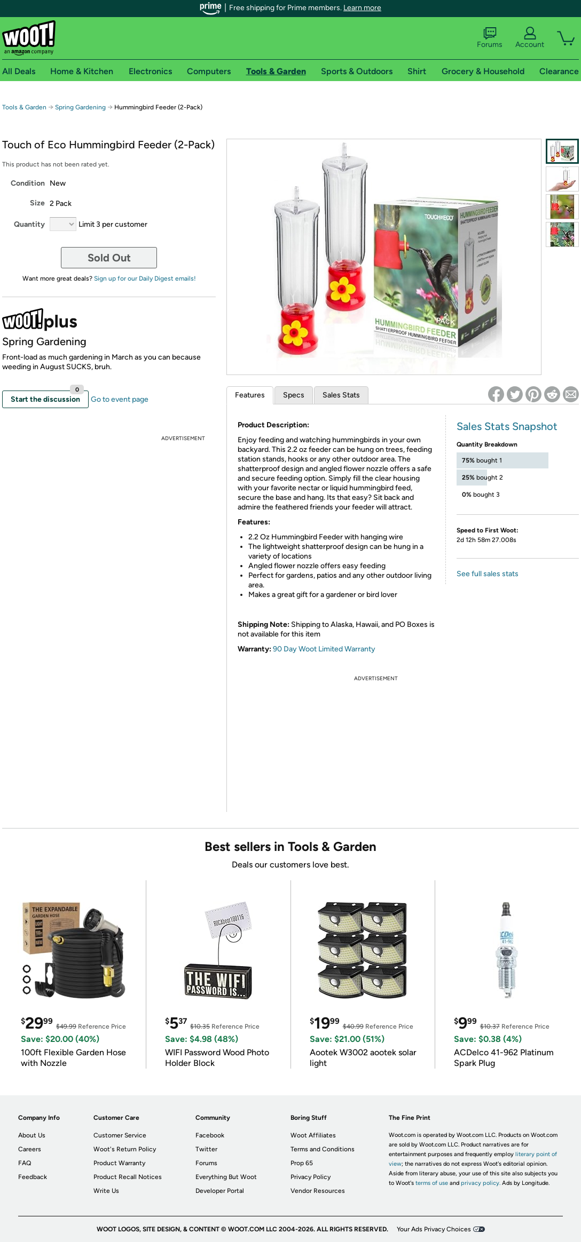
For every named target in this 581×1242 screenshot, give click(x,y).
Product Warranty (119, 1163)
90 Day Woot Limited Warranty (324, 649)
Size (37, 203)
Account (529, 38)
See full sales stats (488, 573)
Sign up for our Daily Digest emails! (145, 278)
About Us (31, 1135)
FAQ (24, 1163)
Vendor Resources (317, 1191)
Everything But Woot (226, 1177)
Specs (293, 395)
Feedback (32, 1177)
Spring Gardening (80, 107)
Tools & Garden (24, 107)
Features (250, 395)
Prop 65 (301, 1163)
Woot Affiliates (313, 1135)
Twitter (206, 1149)
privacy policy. (480, 1183)
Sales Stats (341, 395)
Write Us (106, 1191)
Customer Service (119, 1135)
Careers (29, 1149)
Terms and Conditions (322, 1149)
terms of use (431, 1183)
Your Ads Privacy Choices (434, 1229)
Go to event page (119, 399)
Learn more (362, 7)
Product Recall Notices (127, 1177)
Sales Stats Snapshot (507, 426)
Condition (28, 183)
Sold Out (109, 257)
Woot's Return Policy (124, 1149)
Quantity (29, 224)
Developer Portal (219, 1191)
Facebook (209, 1135)
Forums (490, 38)
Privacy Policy (310, 1177)
